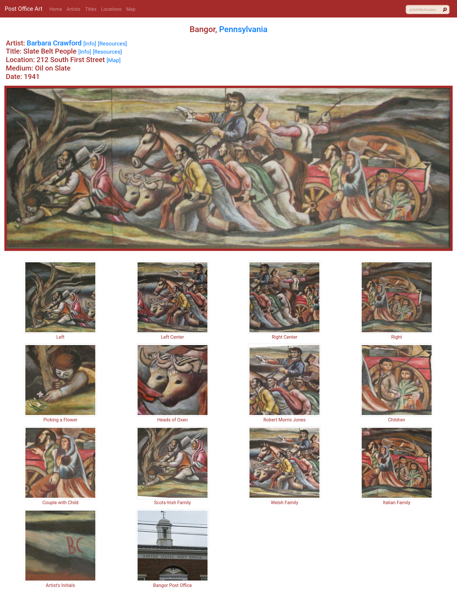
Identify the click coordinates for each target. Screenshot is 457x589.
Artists (73, 9)
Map (131, 9)
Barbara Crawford (54, 43)
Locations (111, 9)
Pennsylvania (243, 29)
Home (55, 9)
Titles (90, 9)
